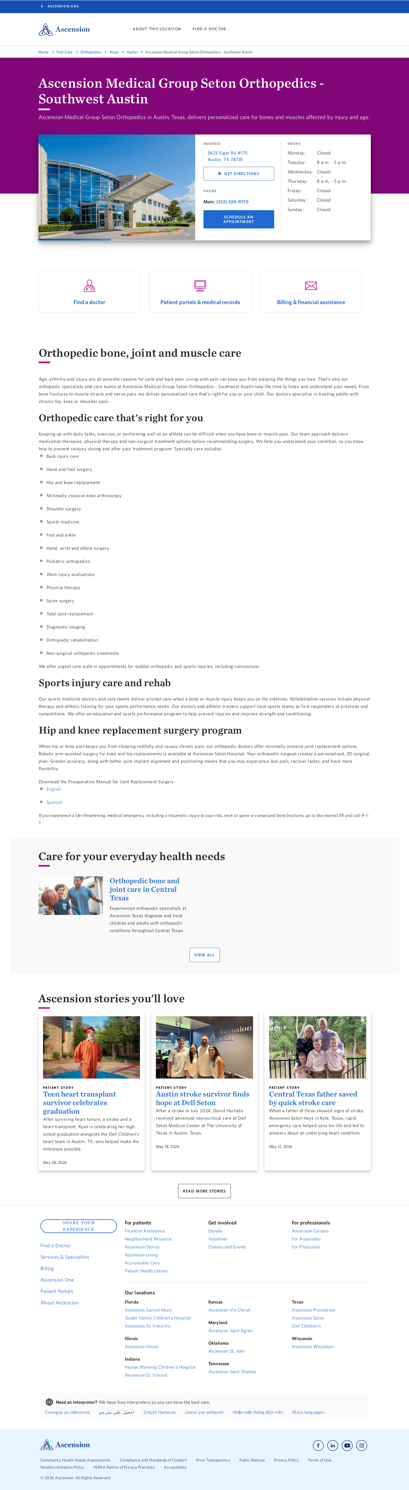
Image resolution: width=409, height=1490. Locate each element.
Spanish (54, 802)
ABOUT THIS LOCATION (157, 29)
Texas (114, 52)
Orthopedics (90, 52)
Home (43, 52)
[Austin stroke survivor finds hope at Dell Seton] (204, 1047)
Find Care (64, 52)
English (53, 789)
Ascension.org (63, 6)
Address (212, 144)
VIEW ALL (204, 954)
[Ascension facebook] (318, 1445)
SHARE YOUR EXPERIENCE (78, 1226)
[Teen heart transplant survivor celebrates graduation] (91, 1047)
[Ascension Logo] (65, 1449)
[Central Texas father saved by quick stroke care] (317, 1047)
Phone (210, 191)
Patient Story (58, 1087)
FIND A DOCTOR (209, 29)
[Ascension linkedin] (332, 1445)
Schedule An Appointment (239, 219)
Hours (294, 144)
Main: (209, 201)
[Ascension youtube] (347, 1445)
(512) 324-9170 (232, 201)
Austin (132, 52)
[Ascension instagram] (361, 1445)
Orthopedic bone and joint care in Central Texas (145, 889)
